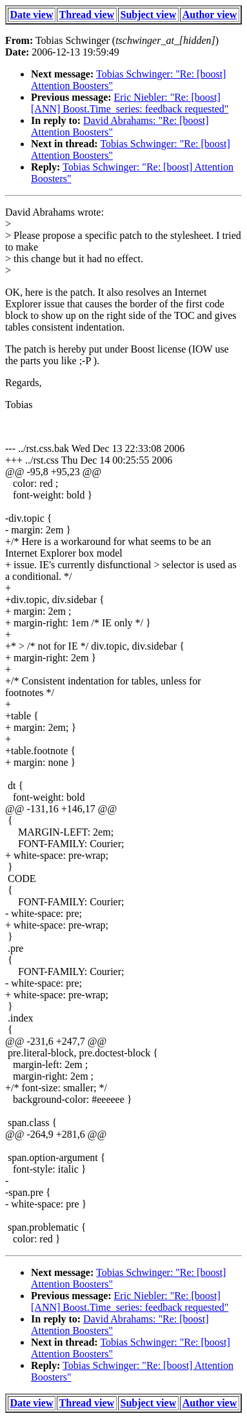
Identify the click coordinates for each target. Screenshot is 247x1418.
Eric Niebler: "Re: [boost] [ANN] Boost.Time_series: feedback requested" (129, 103)
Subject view (149, 14)
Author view (210, 14)
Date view (31, 14)
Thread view (86, 14)
